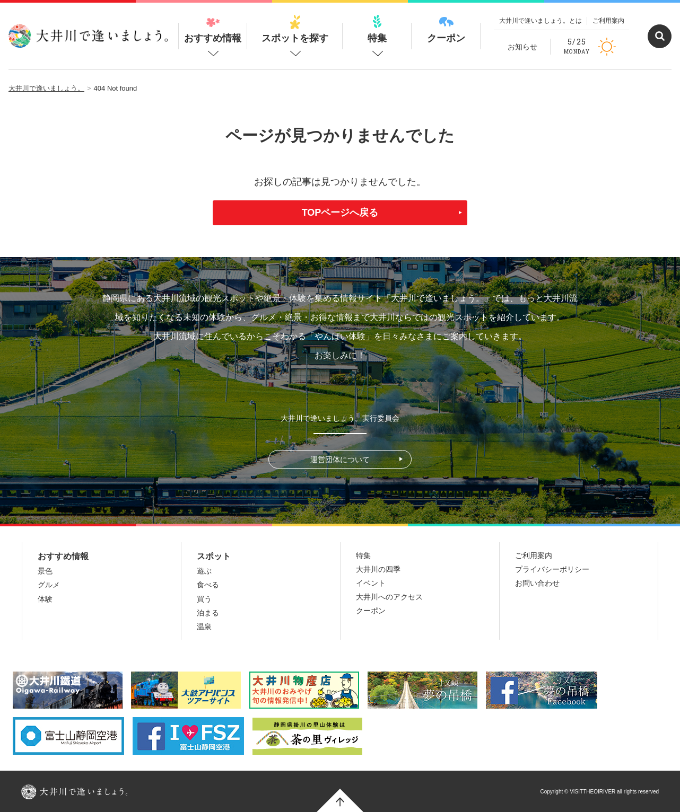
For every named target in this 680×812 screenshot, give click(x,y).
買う (204, 599)
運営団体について (340, 459)
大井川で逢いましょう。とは (540, 20)
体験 (45, 599)
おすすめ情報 (212, 29)
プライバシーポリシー (552, 569)
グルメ (49, 584)
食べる (208, 584)
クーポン (446, 29)
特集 (377, 29)
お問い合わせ (537, 583)
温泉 (204, 626)
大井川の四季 (378, 569)
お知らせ (522, 46)
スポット (214, 556)
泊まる (208, 612)
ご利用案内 (608, 20)
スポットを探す (294, 29)
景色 (45, 571)
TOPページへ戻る (340, 212)
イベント (371, 583)
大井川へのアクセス (389, 597)
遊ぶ (204, 571)
